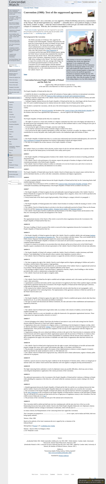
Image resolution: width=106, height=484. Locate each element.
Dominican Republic (14, 124)
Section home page (13, 174)
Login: (13, 181)
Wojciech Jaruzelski (47, 110)
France (10, 129)
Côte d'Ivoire (12, 117)
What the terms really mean (14, 93)
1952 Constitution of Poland (32, 140)
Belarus (11, 107)
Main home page (13, 171)
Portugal (11, 157)
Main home (35, 474)
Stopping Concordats (14, 87)
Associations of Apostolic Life (46, 237)
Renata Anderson (64, 455)
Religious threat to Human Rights (13, 74)
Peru (10, 152)
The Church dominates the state (14, 44)
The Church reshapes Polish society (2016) (14, 23)
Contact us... (12, 176)
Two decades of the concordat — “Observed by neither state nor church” (14, 18)
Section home (44, 474)
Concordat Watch (28, 7)
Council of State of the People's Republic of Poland (72, 184)
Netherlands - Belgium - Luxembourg (14, 147)
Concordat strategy (13, 82)
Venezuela (11, 167)
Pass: (13, 183)
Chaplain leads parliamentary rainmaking (12, 55)
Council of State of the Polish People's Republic (78, 110)
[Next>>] (17, 66)
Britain (10, 112)
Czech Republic (13, 121)
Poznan (35, 426)
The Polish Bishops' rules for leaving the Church (15, 60)
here (44, 396)
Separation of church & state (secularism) (14, 70)
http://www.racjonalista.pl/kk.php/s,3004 (60, 453)
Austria (11, 104)
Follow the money (13, 80)
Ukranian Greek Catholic (61, 209)
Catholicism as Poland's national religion (14, 31)
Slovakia (11, 160)
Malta (10, 144)
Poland (10, 155)
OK (103, 482)
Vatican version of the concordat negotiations (14, 41)
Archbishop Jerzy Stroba (48, 426)
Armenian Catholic (76, 209)
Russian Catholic (48, 209)
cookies (89, 480)
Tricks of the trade (13, 84)
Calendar (59, 474)
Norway (11, 150)
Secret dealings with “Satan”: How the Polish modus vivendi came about (15, 36)
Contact (66, 474)
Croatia (11, 119)
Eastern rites (39, 209)
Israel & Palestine (13, 139)
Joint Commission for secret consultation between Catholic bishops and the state (15, 12)
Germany (11, 131)
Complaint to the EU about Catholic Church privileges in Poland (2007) (14, 49)
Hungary (11, 136)
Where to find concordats (15, 89)
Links (72, 474)
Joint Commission (51, 50)
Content (52, 474)
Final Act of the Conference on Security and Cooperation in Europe (66, 96)
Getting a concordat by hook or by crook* (14, 27)
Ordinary (48, 327)
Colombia (11, 114)
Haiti (10, 134)
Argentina (11, 102)
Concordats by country (14, 97)
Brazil (10, 109)
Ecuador (11, 126)
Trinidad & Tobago (13, 165)
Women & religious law (14, 77)
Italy (10, 141)
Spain (10, 162)
